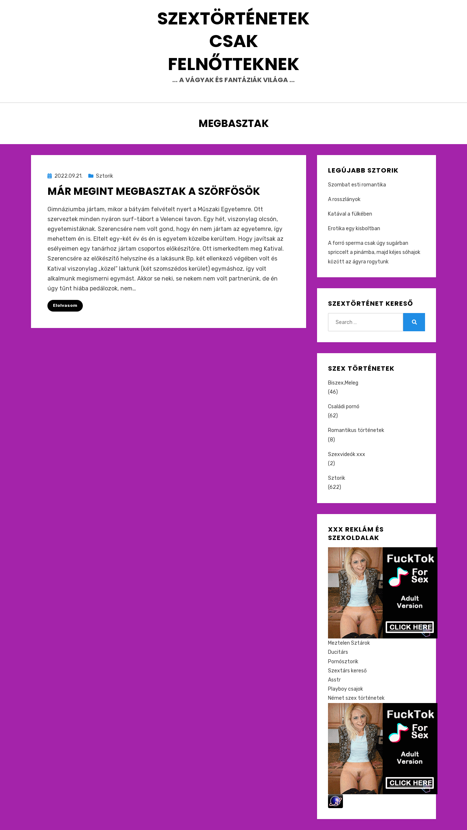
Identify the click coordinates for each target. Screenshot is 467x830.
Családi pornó (343, 407)
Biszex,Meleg (343, 383)
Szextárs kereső (347, 671)
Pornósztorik (343, 662)
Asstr (334, 680)
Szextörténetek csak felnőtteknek (233, 41)
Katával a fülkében (350, 214)
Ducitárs (338, 652)
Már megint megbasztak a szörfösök (153, 191)
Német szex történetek (356, 698)
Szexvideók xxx (346, 454)
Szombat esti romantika (357, 185)
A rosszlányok (344, 199)
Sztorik (104, 176)
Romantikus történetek (356, 430)
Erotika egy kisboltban (354, 228)
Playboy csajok (345, 689)
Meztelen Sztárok (349, 643)
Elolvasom (65, 305)
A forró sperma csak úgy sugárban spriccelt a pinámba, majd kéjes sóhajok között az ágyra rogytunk (374, 252)
